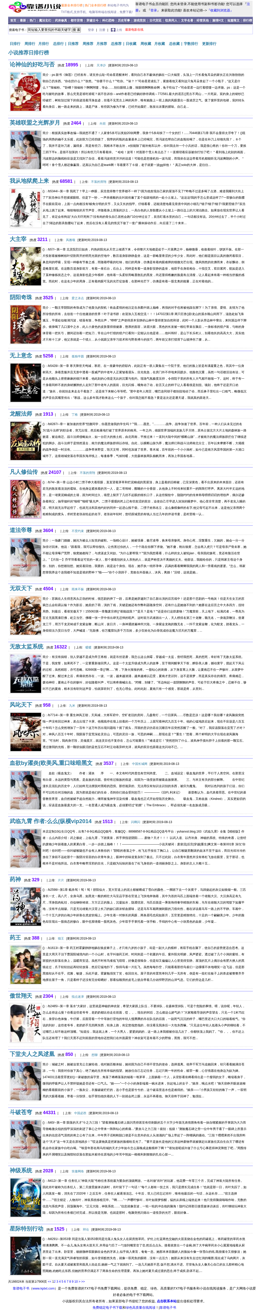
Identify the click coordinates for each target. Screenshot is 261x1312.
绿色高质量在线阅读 (140, 1307)
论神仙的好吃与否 (32, 64)
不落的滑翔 (98, 182)
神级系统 (21, 1170)
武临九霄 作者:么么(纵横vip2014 (51, 821)
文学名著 (187, 20)
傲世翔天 (21, 996)
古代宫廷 (155, 20)
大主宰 (18, 239)
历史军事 (124, 20)
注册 (102, 30)
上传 (119, 30)
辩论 (86, 1229)
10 (76, 1281)
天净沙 (101, 65)
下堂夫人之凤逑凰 (32, 1054)
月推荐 (101, 44)
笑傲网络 (78, 1171)
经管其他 (203, 20)
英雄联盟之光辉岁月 (35, 122)
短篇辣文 (233, 20)
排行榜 (247, 20)
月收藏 (159, 44)
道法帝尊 (21, 530)
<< (49, 1281)
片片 (61, 880)
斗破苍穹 (21, 1112)
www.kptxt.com (44, 1288)
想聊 (95, 1055)
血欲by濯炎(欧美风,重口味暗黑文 (51, 763)
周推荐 (88, 44)
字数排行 (191, 44)
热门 (33, 20)
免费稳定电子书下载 (107, 1307)
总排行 (58, 44)
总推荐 (116, 44)
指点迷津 (78, 996)
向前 (103, 123)
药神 (15, 879)
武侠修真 (61, 20)
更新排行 (209, 44)
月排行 (43, 44)
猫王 (61, 938)
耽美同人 (171, 20)
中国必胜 (80, 1113)
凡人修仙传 (24, 472)
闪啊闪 (135, 822)
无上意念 (21, 355)
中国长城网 (139, 764)
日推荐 (73, 44)
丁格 (75, 414)
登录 (153, 10)
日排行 (15, 44)
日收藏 (131, 44)
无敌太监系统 (26, 646)
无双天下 (21, 588)
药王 (15, 937)
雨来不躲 (78, 589)
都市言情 (77, 20)
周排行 (29, 44)
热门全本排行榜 (96, 5)
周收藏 (145, 44)
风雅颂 (70, 240)
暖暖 (88, 647)
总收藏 (174, 44)
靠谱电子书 (21, 1288)
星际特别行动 (26, 1228)
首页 (13, 20)
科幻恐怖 (108, 20)
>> (83, 1281)
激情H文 (218, 20)
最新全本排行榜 (72, 5)
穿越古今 (92, 20)
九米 (72, 705)
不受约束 (78, 531)
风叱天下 (21, 705)
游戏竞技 (140, 20)
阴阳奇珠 (21, 297)
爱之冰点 (78, 298)
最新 (23, 20)
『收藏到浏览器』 (220, 10)
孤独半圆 (78, 356)
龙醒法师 (21, 414)
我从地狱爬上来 (29, 181)
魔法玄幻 (45, 20)
